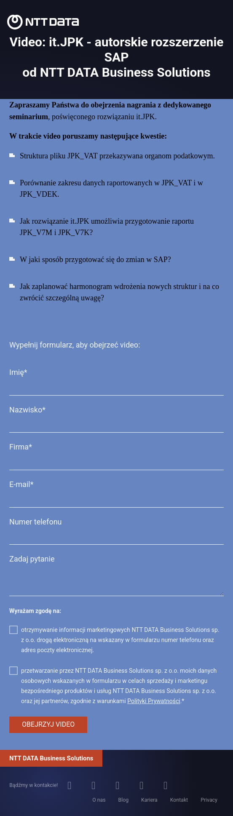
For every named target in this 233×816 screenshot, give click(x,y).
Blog (123, 800)
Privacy (209, 800)
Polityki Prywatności (153, 701)
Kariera (149, 800)
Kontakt (179, 800)
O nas (98, 800)
